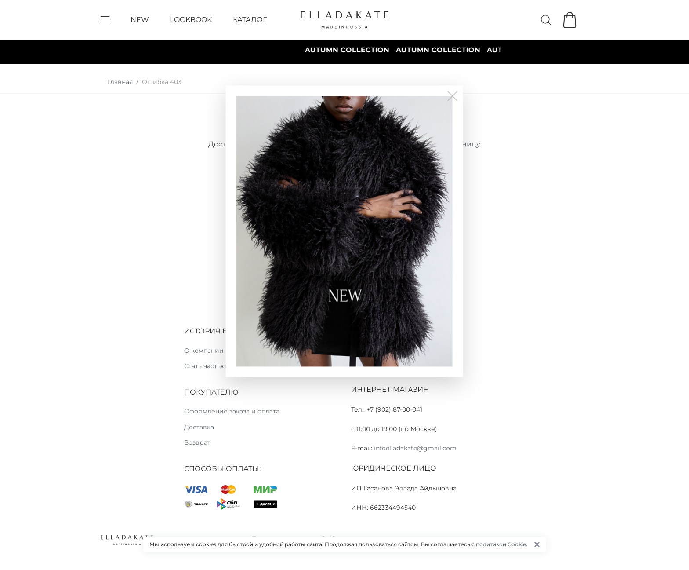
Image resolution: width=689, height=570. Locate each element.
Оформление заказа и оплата (231, 411)
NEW (140, 19)
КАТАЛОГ (250, 19)
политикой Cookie (501, 544)
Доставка (199, 427)
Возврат (197, 442)
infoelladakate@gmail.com (415, 448)
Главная (120, 82)
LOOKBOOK (191, 19)
